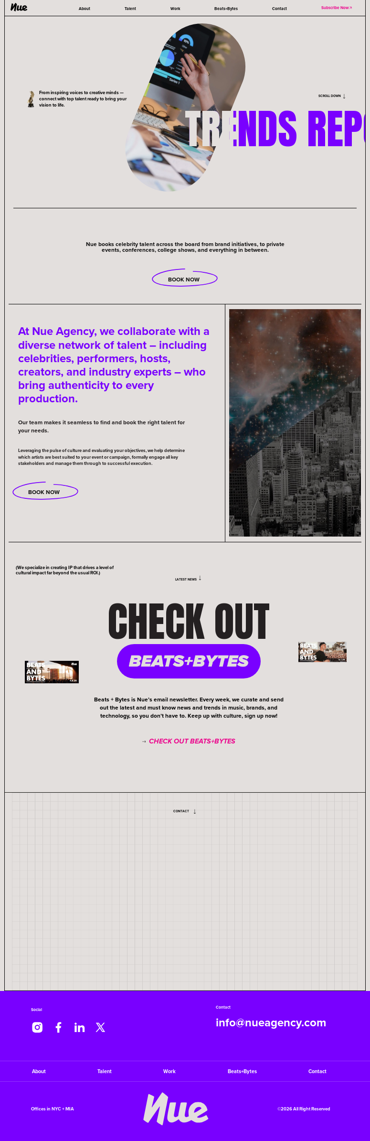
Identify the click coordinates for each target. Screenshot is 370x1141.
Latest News (188, 578)
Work (175, 8)
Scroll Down (332, 96)
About (84, 8)
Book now (45, 491)
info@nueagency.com (271, 1022)
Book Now (185, 278)
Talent (130, 8)
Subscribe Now (337, 8)
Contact (279, 8)
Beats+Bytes (226, 8)
